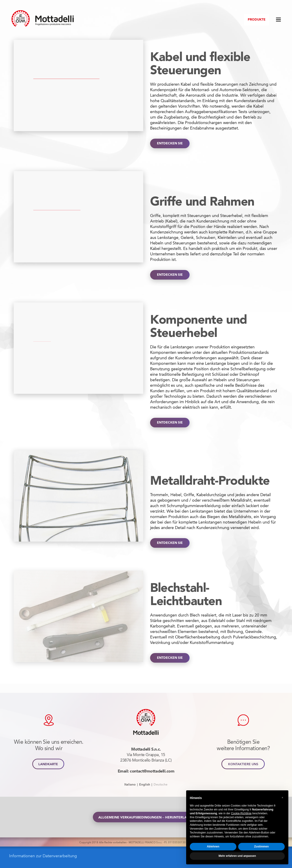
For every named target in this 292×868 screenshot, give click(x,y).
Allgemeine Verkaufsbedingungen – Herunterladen (146, 817)
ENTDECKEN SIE (170, 143)
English (144, 784)
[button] (282, 797)
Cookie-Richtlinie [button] (241, 813)
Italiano (130, 784)
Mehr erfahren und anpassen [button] (237, 855)
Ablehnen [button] (213, 846)
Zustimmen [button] (261, 846)
